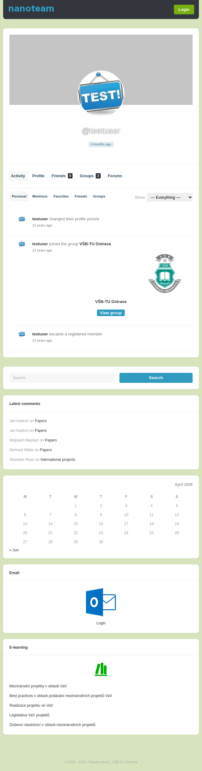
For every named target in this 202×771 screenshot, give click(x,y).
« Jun (13, 550)
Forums (115, 176)
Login (184, 9)
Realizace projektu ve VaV (31, 705)
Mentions (39, 196)
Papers (41, 421)
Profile (38, 176)
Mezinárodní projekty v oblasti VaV (38, 686)
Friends (62, 175)
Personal (19, 196)
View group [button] (111, 312)
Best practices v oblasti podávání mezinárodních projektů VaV (60, 696)
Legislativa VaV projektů (29, 715)
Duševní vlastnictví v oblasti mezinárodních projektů (52, 725)
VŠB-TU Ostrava (95, 244)
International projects (57, 459)
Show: (140, 197)
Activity (18, 176)
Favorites (61, 196)
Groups (90, 175)
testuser (40, 219)
